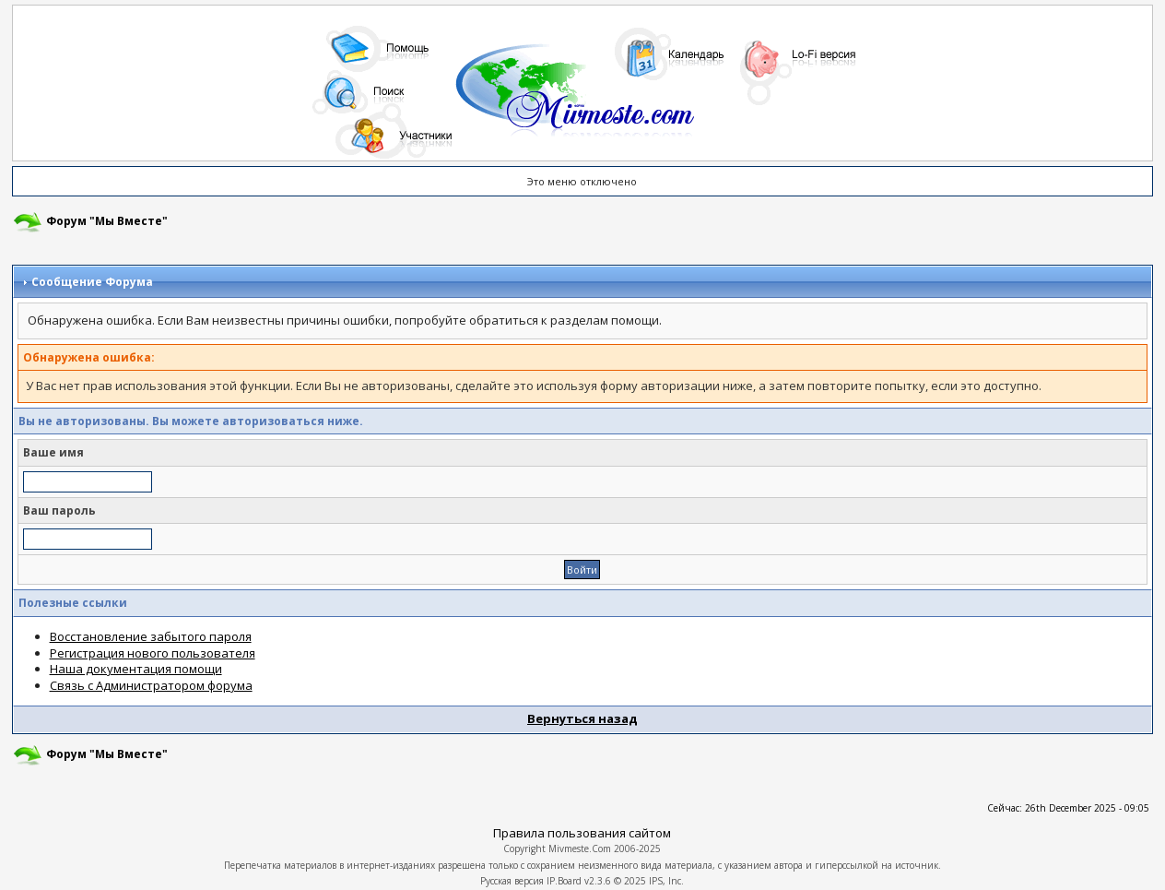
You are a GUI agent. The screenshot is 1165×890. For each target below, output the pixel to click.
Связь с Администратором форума (151, 685)
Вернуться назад (582, 718)
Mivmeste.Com (579, 848)
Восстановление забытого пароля (151, 636)
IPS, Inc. (666, 880)
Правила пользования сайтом (582, 833)
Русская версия (512, 880)
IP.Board (564, 880)
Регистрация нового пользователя (152, 653)
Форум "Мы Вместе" (107, 221)
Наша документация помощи (136, 668)
